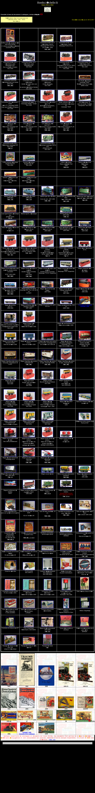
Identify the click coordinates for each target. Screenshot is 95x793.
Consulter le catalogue (85, 305)
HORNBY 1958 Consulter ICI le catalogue (27, 733)
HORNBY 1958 (84, 306)
